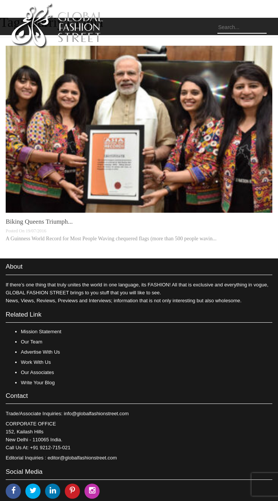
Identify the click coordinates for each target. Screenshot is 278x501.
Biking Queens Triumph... (39, 221)
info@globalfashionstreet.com (96, 413)
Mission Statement (41, 331)
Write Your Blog (38, 382)
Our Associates (37, 372)
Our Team (31, 342)
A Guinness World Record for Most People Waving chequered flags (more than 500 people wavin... (111, 238)
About (14, 266)
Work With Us (36, 362)
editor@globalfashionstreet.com (82, 458)
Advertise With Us (40, 352)
